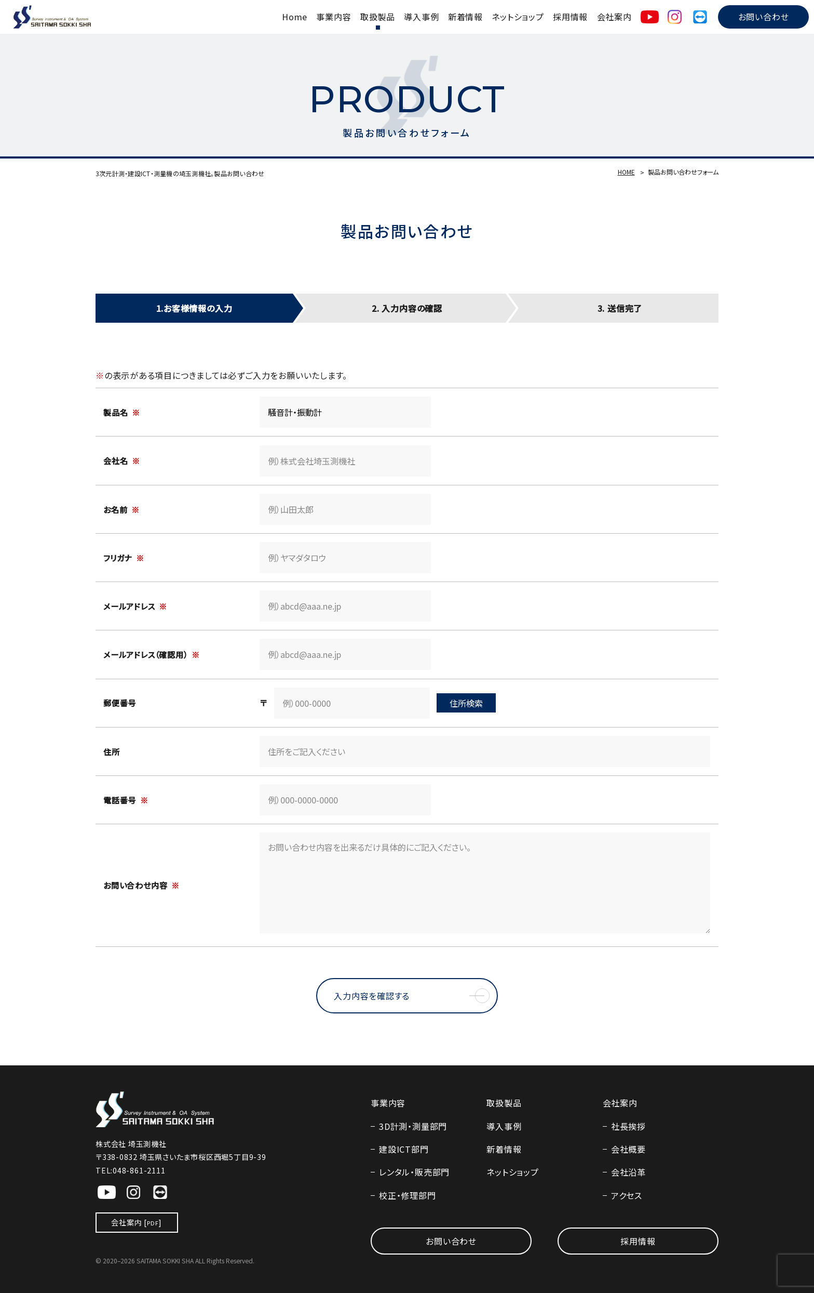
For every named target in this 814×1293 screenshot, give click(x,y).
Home (294, 16)
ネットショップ (518, 16)
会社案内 (614, 16)
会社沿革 (628, 1172)
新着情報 (465, 16)
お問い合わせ (763, 16)
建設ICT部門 (403, 1149)
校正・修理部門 (407, 1195)
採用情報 (570, 16)
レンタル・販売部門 (414, 1172)
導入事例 (421, 16)
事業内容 (333, 16)
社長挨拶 (628, 1126)
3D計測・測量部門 (413, 1126)
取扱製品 (377, 16)
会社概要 (628, 1149)
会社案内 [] (136, 1222)
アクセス (626, 1195)
